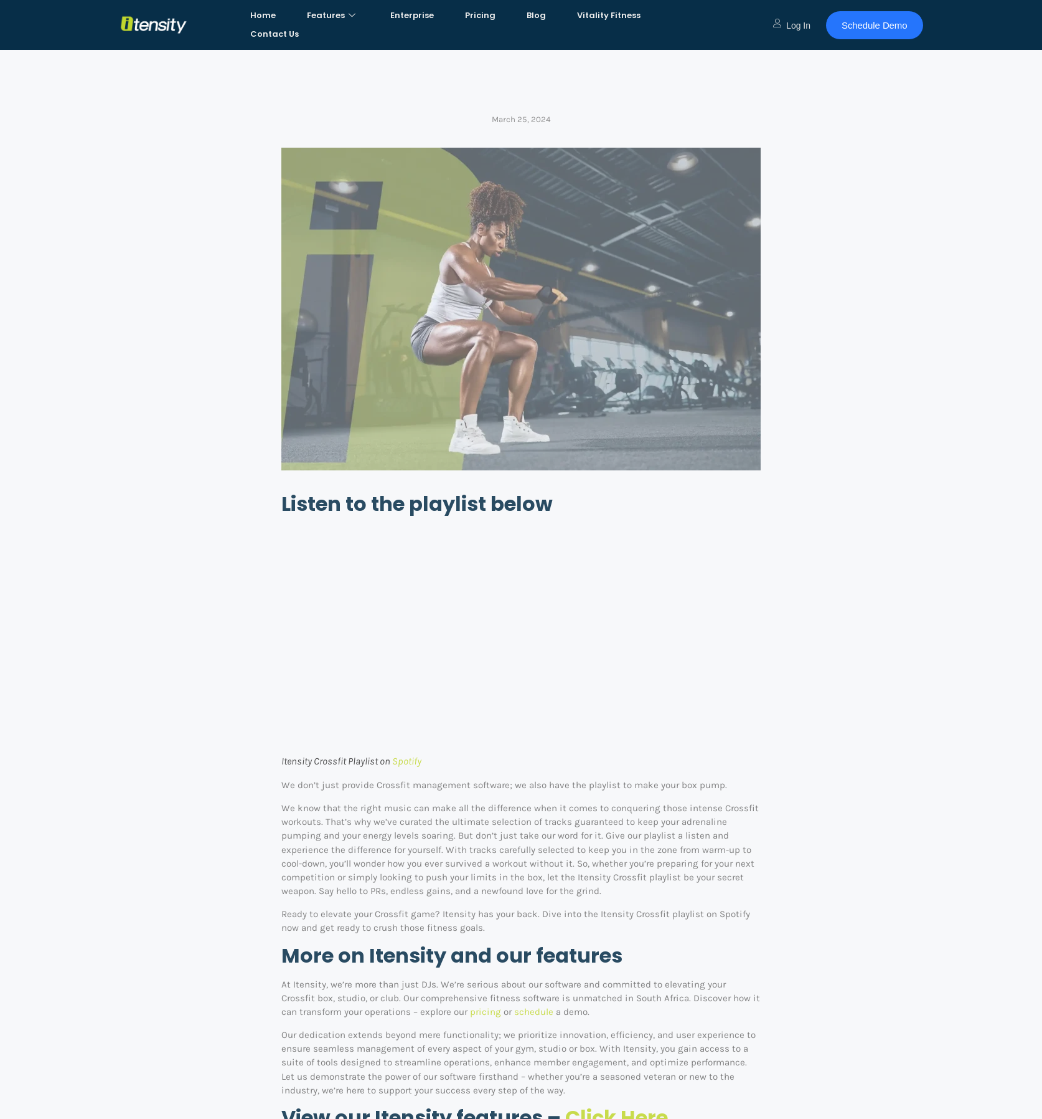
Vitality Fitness (609, 15)
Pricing (480, 15)
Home (263, 15)
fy (417, 761)
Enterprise (412, 15)
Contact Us (274, 34)
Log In (791, 25)
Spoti (403, 761)
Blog (536, 15)
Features (331, 15)
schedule (533, 1011)
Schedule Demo (874, 25)
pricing (485, 1011)
